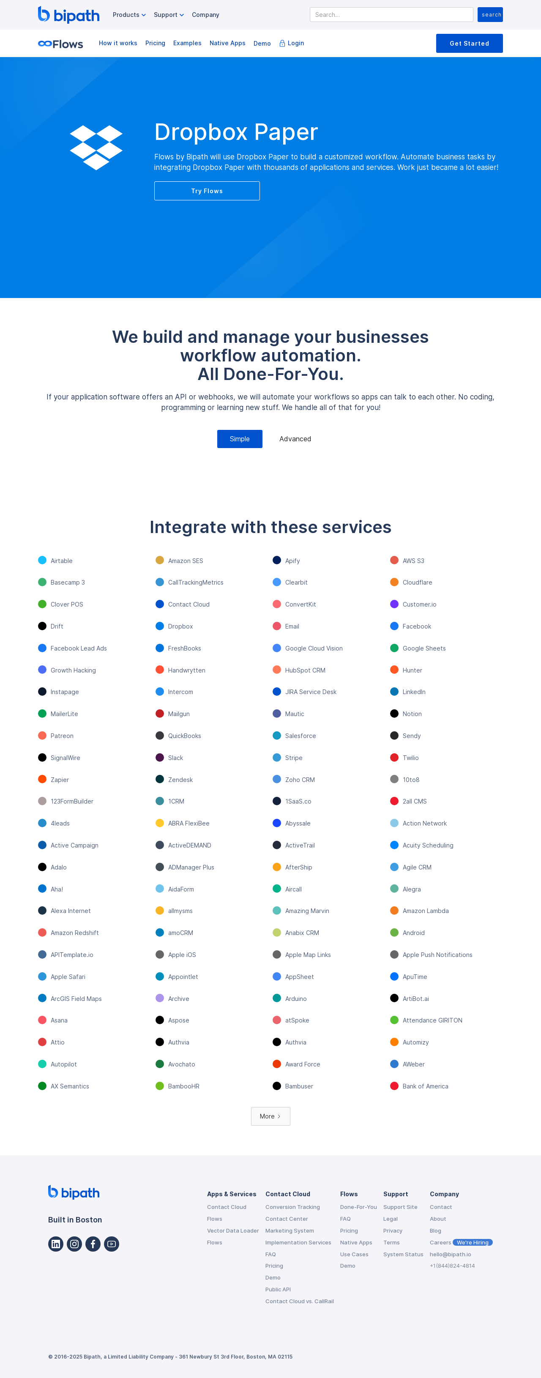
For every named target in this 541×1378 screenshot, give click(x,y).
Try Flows (207, 190)
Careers (461, 1242)
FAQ (270, 1254)
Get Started (469, 43)
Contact (441, 1206)
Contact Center (286, 1218)
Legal (390, 1218)
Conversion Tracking (292, 1206)
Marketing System (289, 1230)
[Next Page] (270, 1116)
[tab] (239, 439)
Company (205, 14)
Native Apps (228, 42)
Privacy (392, 1230)
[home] (68, 15)
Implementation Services (298, 1242)
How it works (118, 42)
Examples (187, 42)
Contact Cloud (226, 1206)
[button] (130, 15)
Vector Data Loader (233, 1230)
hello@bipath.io (450, 1254)
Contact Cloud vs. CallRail (299, 1301)
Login (296, 42)
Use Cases (354, 1254)
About (438, 1218)
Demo (262, 43)
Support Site (400, 1206)
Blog (435, 1230)
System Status (403, 1254)
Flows (214, 1218)
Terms (391, 1242)
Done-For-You (358, 1206)
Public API (278, 1289)
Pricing (155, 42)
